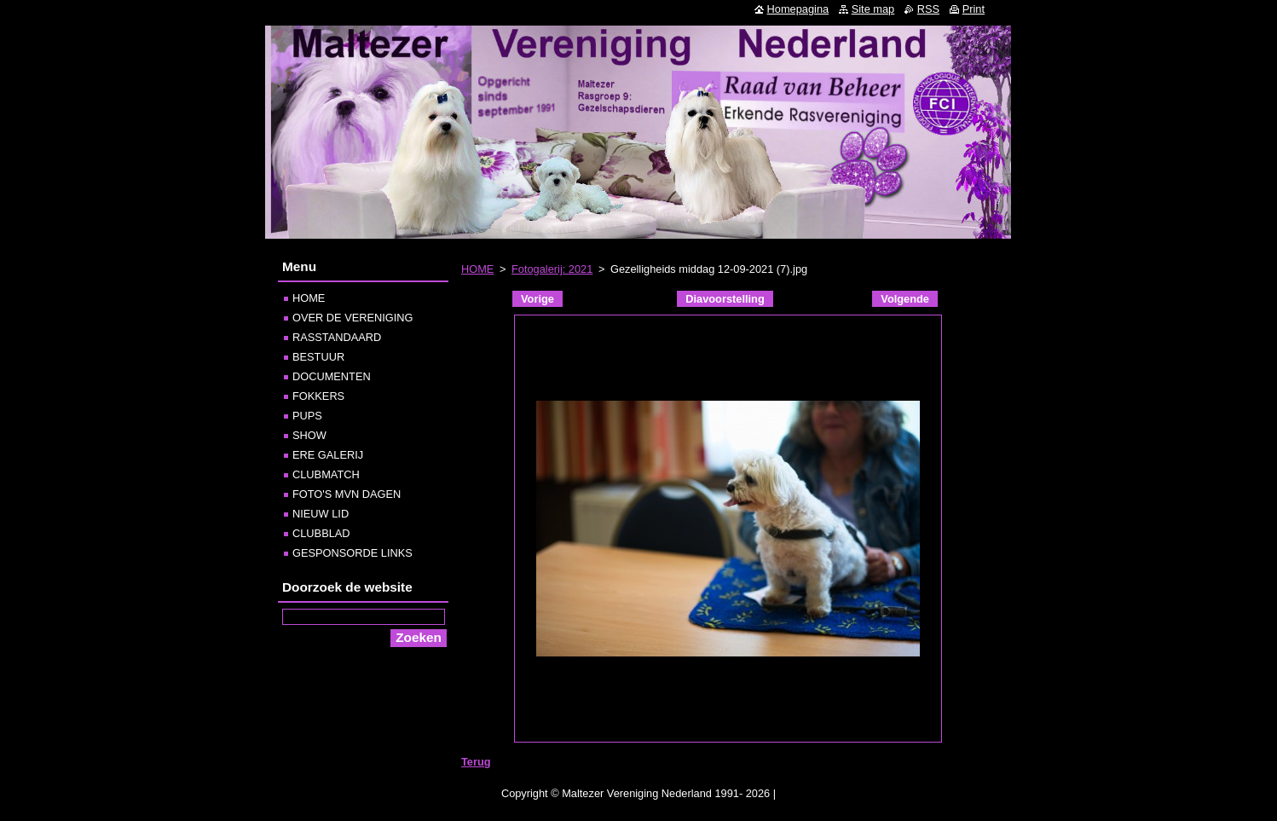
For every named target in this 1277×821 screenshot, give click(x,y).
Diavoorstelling (724, 298)
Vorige (537, 298)
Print (973, 9)
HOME (477, 269)
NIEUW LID (320, 513)
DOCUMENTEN (331, 376)
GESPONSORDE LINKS (352, 552)
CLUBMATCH (326, 474)
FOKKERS (318, 396)
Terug (476, 761)
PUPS (307, 415)
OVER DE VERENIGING (352, 317)
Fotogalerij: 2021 (551, 269)
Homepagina (798, 9)
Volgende (905, 298)
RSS (928, 9)
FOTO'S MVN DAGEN (346, 494)
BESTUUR (318, 356)
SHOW (309, 435)
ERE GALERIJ (327, 454)
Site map (873, 9)
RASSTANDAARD (336, 337)
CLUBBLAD (321, 533)
